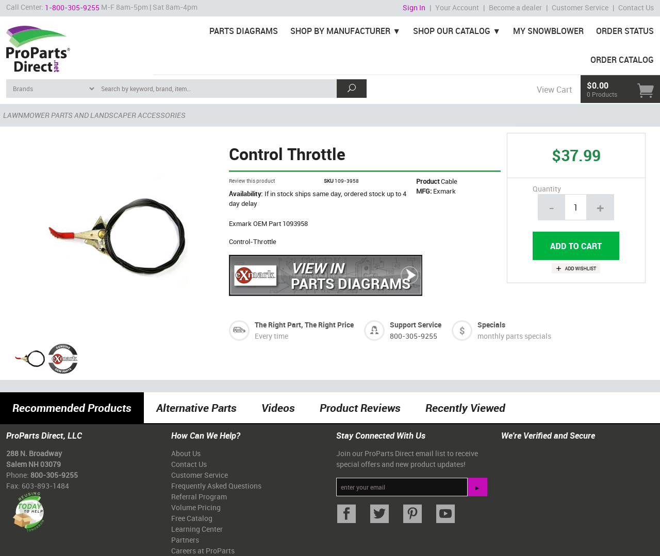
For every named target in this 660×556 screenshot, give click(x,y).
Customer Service (580, 7)
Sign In (414, 7)
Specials (491, 324)
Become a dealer (515, 7)
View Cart (554, 89)
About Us (186, 453)
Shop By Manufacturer (340, 31)
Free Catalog (191, 518)
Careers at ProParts (203, 550)
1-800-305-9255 (72, 7)
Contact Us (636, 7)
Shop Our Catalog (451, 31)
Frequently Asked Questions (216, 486)
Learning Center (197, 529)
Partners (185, 540)
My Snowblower (548, 31)
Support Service (415, 324)
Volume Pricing (196, 507)
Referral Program (199, 496)
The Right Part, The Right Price (304, 324)
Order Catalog (622, 59)
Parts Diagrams (243, 31)
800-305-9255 (413, 336)
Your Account (457, 7)
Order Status (625, 31)
